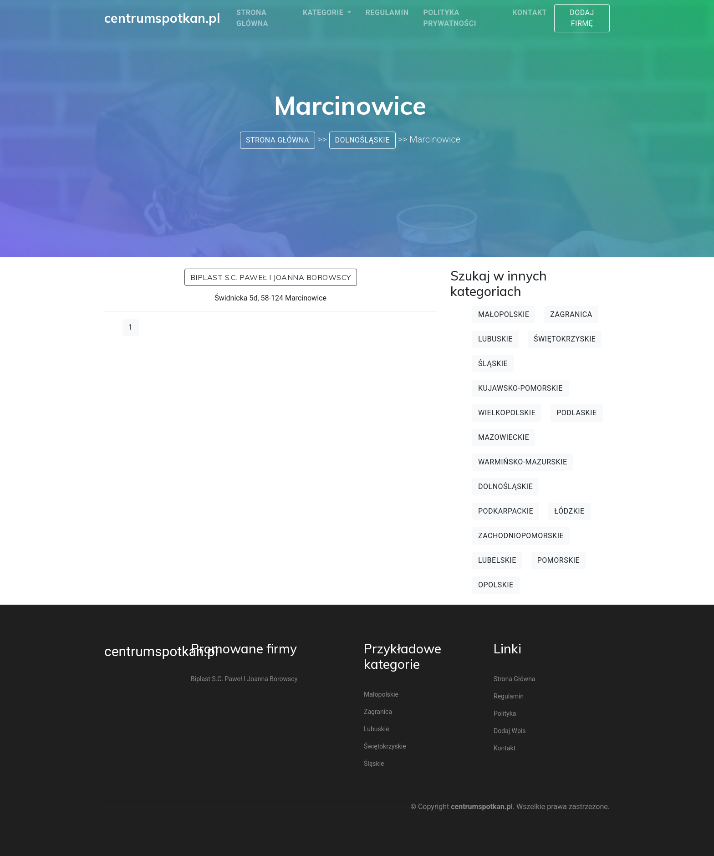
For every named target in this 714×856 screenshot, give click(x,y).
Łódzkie (569, 511)
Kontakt (530, 12)
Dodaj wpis (509, 730)
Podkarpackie (505, 511)
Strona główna (252, 18)
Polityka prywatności (449, 18)
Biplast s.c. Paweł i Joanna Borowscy (270, 277)
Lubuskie (495, 339)
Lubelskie (497, 560)
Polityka (505, 713)
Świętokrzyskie (565, 339)
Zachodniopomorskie (521, 535)
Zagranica (571, 314)
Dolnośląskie (362, 140)
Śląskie (493, 363)
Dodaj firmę (582, 18)
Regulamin (387, 12)
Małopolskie (503, 314)
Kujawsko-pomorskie (520, 388)
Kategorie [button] (324, 12)
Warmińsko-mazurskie (522, 462)
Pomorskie (558, 560)
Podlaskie (576, 412)
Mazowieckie (503, 437)
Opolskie (496, 585)
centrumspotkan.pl (161, 651)
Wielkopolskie (507, 412)
